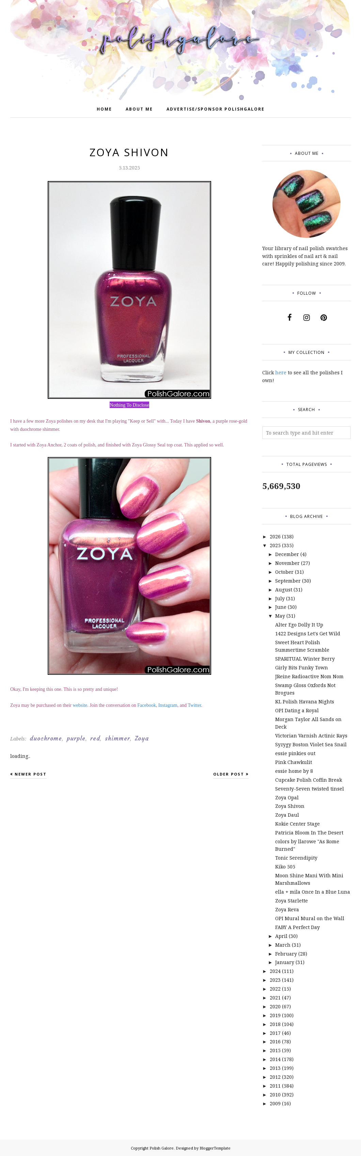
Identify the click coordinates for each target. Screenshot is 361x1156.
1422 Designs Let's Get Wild (307, 633)
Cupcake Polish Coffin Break (308, 780)
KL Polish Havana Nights (304, 701)
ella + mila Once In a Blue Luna (312, 892)
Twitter (194, 705)
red (95, 738)
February (286, 953)
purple (76, 738)
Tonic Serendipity (296, 857)
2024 (275, 971)
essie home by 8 (294, 771)
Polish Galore (162, 1148)
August (283, 589)
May (280, 616)
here (280, 372)
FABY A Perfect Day (297, 927)
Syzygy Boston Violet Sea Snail (311, 744)
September (288, 580)
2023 (275, 980)
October (284, 572)
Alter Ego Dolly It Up (299, 624)
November (287, 563)
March (283, 945)
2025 (275, 545)
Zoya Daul (287, 815)
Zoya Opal (287, 797)
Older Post (228, 774)
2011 (275, 1085)
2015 (275, 1050)
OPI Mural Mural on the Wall (309, 918)
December (287, 554)
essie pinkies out (295, 753)
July (280, 598)
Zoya (142, 738)
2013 (275, 1068)
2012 (275, 1077)
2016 (275, 1041)
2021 (275, 997)
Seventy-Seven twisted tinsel (309, 788)
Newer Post (31, 774)
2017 (275, 1033)
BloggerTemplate (215, 1148)
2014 (275, 1059)
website (80, 705)
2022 (275, 989)
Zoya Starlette (291, 900)
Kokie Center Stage (297, 823)
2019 (275, 1015)
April (281, 936)
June (280, 607)
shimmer (117, 738)
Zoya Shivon (289, 806)
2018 (275, 1024)
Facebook (146, 705)
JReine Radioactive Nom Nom (309, 676)
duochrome (46, 738)
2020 (275, 1006)
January (284, 962)
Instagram (167, 705)
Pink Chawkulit (293, 762)
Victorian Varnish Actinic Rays (311, 735)
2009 (275, 1103)
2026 (275, 536)
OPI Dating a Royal (297, 710)
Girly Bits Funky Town (301, 667)
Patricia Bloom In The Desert (309, 832)
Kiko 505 (285, 866)
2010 (275, 1094)
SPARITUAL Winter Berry (305, 658)
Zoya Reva (287, 909)
